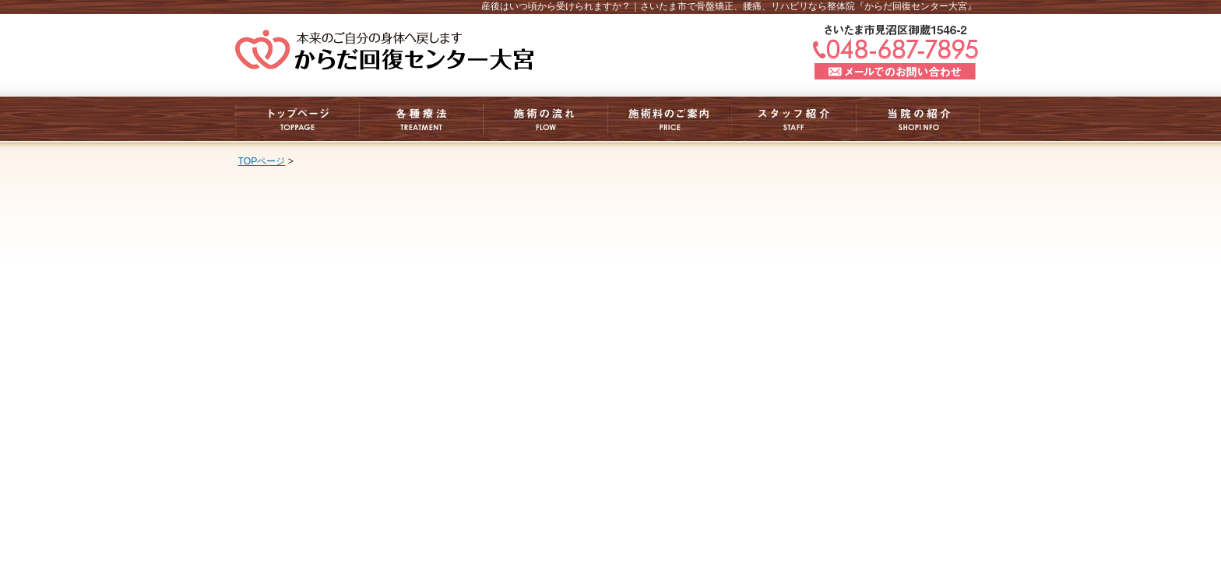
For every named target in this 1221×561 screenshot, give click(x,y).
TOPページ (262, 161)
